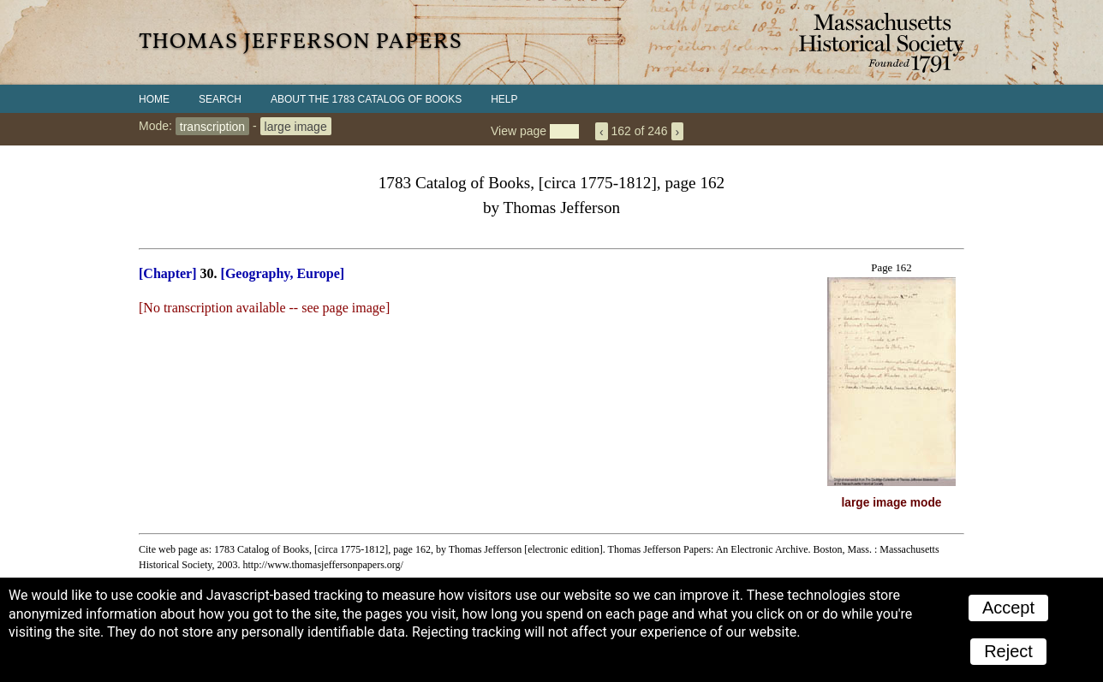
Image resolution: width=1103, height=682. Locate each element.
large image (296, 126)
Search (220, 99)
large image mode (892, 502)
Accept (1008, 607)
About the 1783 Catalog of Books (366, 99)
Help (504, 99)
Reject (1008, 651)
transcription (212, 126)
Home (154, 99)
